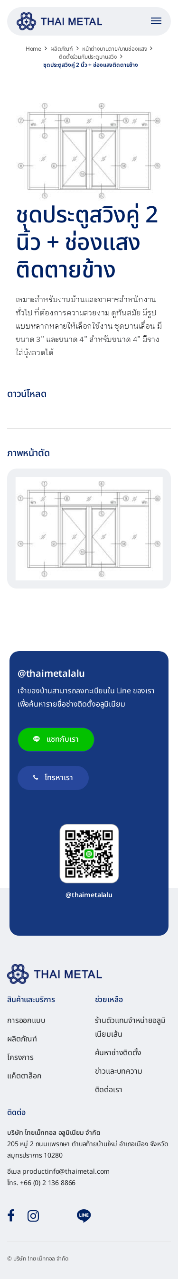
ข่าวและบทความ (118, 1071)
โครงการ (20, 1057)
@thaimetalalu (89, 895)
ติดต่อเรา (108, 1089)
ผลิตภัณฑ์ (22, 1039)
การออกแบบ (26, 1020)
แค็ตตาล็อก (24, 1076)
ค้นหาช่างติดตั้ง (118, 1052)
